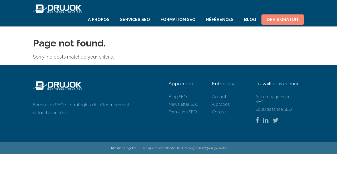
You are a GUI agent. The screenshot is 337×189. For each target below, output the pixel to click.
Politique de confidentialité (160, 148)
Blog (250, 19)
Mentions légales (123, 148)
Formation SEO (178, 19)
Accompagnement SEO (273, 99)
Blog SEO (177, 96)
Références (220, 19)
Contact (219, 111)
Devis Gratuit (283, 19)
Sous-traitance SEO (273, 109)
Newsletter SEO (183, 104)
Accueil (219, 96)
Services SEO (135, 19)
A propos (99, 19)
